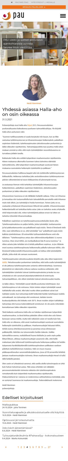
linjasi (29, 125)
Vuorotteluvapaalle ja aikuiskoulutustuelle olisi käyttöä (33, 412)
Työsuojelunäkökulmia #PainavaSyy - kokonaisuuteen (33, 435)
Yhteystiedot (37, 2)
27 (49, 447)
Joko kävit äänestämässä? (17, 428)
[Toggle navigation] (63, 16)
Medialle (50, 2)
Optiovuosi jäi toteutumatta (18, 420)
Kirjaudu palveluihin (34, 7)
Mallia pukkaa (10, 404)
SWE (21, 2)
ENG (26, 2)
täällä (4, 262)
